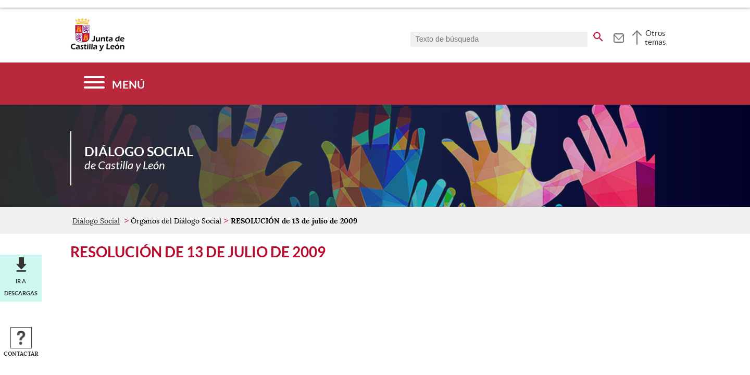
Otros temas (655, 37)
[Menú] (114, 84)
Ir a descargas (21, 287)
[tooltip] (618, 36)
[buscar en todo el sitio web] (598, 35)
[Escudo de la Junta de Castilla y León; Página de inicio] (97, 49)
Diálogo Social (96, 221)
